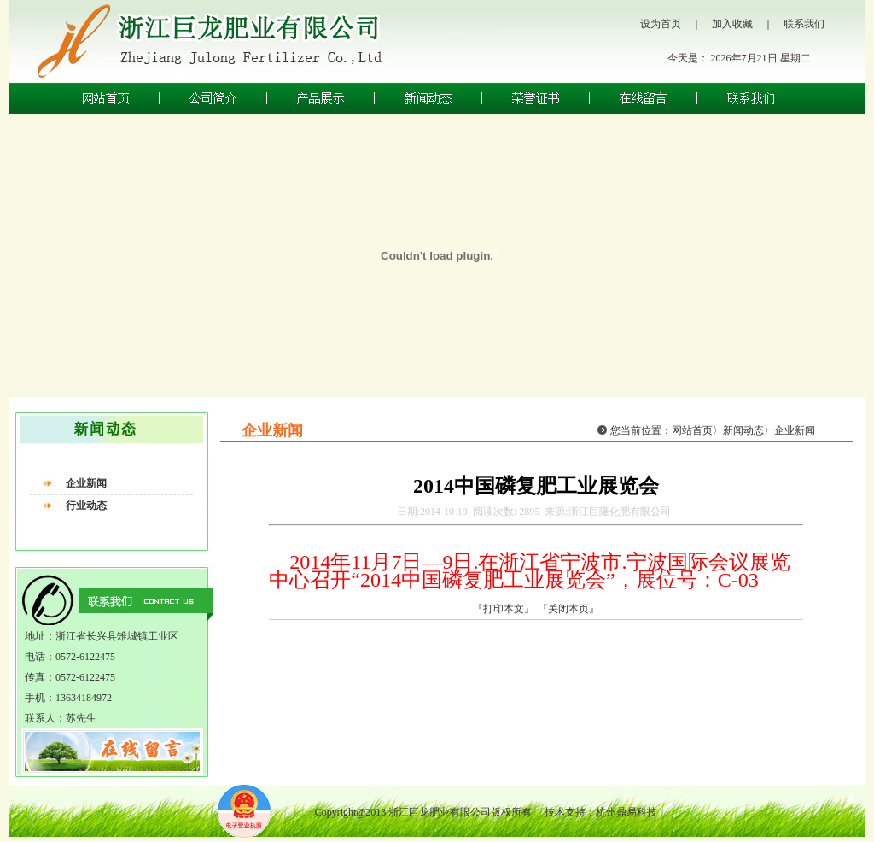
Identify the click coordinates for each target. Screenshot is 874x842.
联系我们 (804, 24)
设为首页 (660, 24)
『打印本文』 (503, 609)
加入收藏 (732, 24)
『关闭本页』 (568, 609)
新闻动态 (743, 430)
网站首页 (692, 430)
